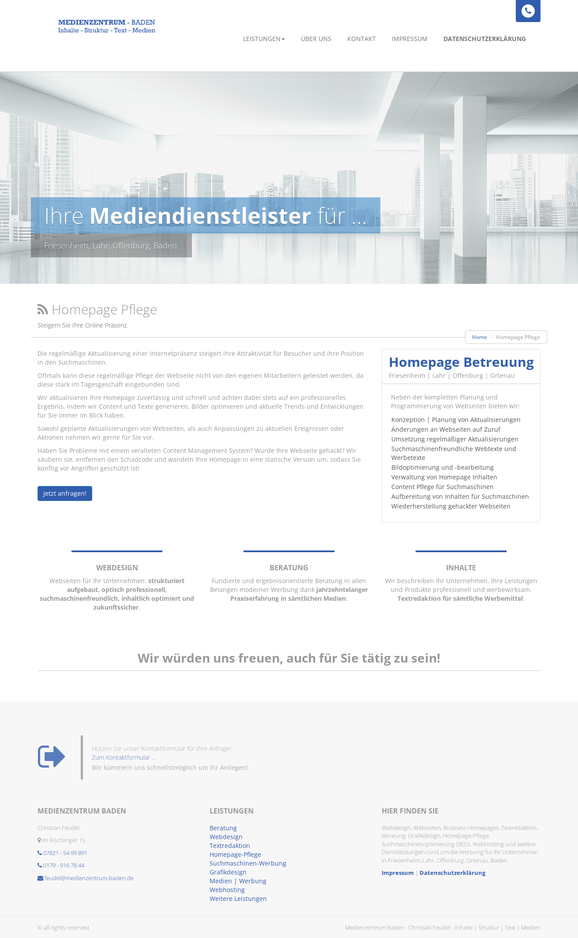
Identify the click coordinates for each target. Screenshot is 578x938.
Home (479, 337)
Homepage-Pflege (235, 854)
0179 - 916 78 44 (61, 865)
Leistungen (264, 38)
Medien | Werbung (238, 881)
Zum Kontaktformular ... (124, 761)
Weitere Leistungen (238, 898)
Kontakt (361, 38)
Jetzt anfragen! (64, 493)
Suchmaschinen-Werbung (248, 863)
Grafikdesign (228, 872)
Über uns (316, 38)
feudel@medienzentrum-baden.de (86, 878)
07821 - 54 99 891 (62, 853)
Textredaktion (230, 845)
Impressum (410, 38)
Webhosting (227, 889)
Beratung (223, 828)
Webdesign (226, 837)
